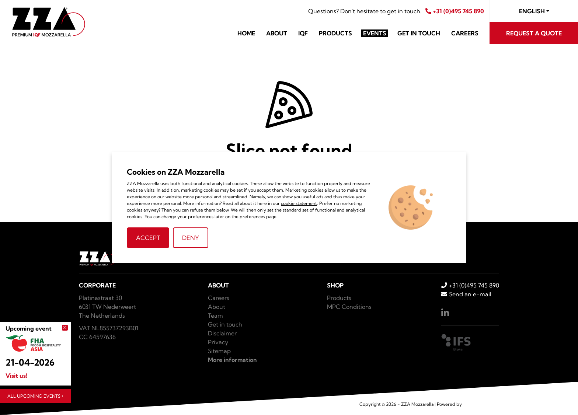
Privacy (218, 342)
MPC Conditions (349, 306)
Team (215, 315)
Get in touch (418, 33)
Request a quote (534, 33)
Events (374, 33)
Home (246, 33)
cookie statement (299, 203)
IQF (303, 33)
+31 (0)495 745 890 (454, 11)
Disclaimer (222, 333)
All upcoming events (35, 396)
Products (335, 33)
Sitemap (219, 351)
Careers (464, 33)
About (276, 33)
